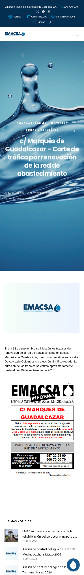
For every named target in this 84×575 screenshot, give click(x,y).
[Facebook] (43, 12)
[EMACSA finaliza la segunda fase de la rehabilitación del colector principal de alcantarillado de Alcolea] (11, 535)
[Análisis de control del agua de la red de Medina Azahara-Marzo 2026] (11, 553)
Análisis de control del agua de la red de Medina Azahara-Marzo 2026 (48, 552)
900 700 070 (68, 6)
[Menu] (75, 34)
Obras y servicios (42, 137)
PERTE (14, 16)
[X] (37, 12)
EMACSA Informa (32, 130)
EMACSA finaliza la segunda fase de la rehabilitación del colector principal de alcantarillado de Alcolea (48, 534)
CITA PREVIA (37, 16)
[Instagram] (49, 12)
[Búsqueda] (41, 22)
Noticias (59, 130)
